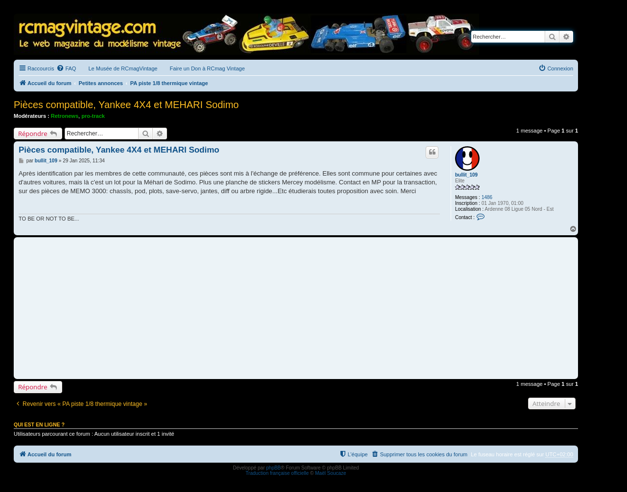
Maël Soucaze (330, 473)
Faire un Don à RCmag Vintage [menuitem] (206, 68)
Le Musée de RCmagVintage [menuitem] (122, 68)
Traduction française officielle (277, 473)
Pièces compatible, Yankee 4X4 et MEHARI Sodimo (126, 104)
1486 (487, 197)
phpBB (273, 467)
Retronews (64, 116)
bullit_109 (466, 175)
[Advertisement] (296, 308)
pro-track (93, 116)
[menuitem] (66, 68)
